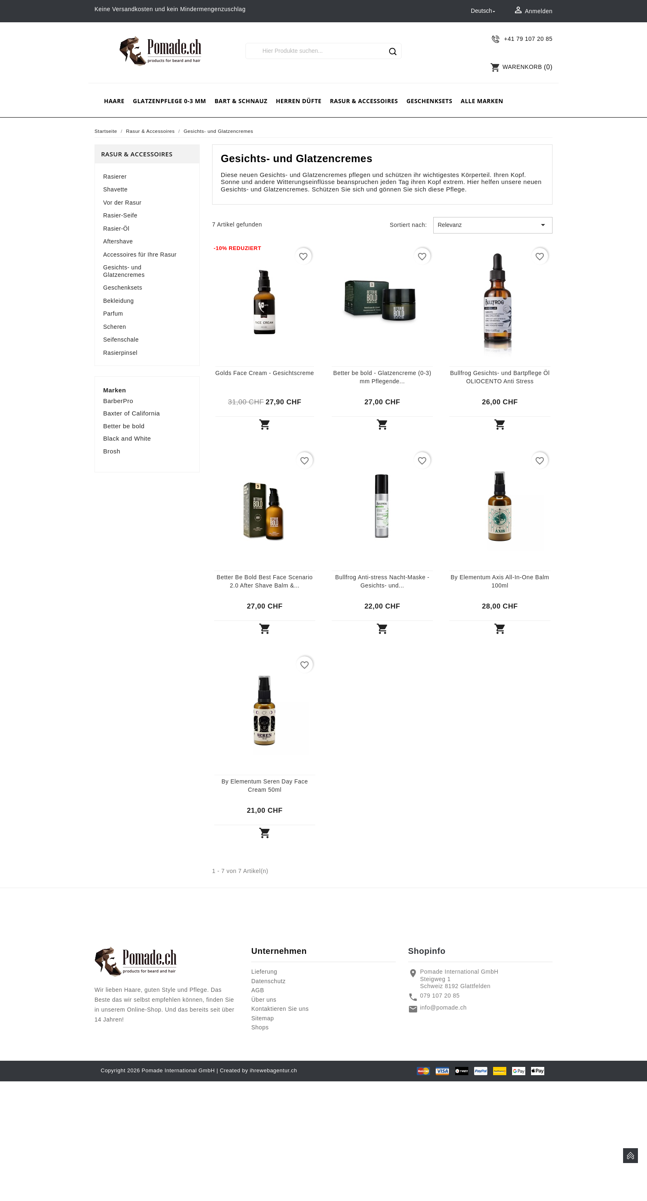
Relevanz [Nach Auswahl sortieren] (493, 225)
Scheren (114, 326)
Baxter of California (131, 413)
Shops (260, 1027)
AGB (257, 990)
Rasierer (115, 176)
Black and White (127, 438)
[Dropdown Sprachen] (484, 11)
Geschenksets (429, 101)
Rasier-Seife (120, 215)
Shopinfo (427, 951)
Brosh (111, 451)
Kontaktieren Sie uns (280, 1008)
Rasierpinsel (120, 352)
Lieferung (264, 971)
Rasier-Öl (116, 228)
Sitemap (262, 1018)
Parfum (113, 313)
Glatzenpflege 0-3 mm (169, 101)
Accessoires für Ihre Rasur (140, 254)
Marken (114, 390)
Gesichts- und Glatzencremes (124, 271)
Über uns (263, 999)
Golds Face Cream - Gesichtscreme (264, 373)
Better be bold (123, 425)
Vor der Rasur (122, 202)
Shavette (115, 189)
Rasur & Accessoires (364, 101)
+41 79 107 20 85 (528, 38)
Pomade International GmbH (178, 1070)
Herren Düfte (298, 101)
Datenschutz (268, 981)
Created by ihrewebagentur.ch (258, 1070)
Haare (114, 101)
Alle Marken (482, 101)
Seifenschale (121, 339)
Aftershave (118, 241)
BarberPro (118, 400)
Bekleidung (118, 300)
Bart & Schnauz (241, 101)
